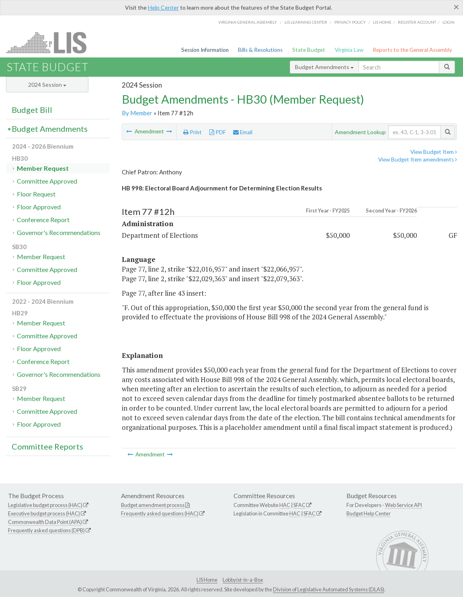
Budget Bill (32, 109)
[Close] (456, 7)
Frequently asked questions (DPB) (46, 530)
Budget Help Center (368, 513)
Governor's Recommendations (58, 232)
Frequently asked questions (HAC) (160, 513)
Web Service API (403, 505)
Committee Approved (47, 181)
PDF (217, 132)
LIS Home (207, 580)
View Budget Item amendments (417, 159)
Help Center (163, 7)
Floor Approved (39, 207)
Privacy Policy (350, 22)
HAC (284, 505)
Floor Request (36, 194)
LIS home (382, 22)
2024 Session (47, 84)
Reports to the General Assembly (412, 50)
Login (449, 22)
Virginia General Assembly (247, 22)
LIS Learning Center (306, 22)
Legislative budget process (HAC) (45, 505)
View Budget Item (433, 152)
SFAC (299, 505)
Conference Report (43, 219)
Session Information (205, 50)
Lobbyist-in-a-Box (243, 580)
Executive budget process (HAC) (44, 513)
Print (192, 132)
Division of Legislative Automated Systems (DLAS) (328, 589)
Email (242, 132)
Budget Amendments (324, 66)
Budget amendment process (152, 505)
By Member (137, 113)
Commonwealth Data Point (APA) (45, 522)
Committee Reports (47, 446)
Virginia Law (349, 50)
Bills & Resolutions (260, 50)
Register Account (417, 22)
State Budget (308, 50)
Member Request (43, 168)
